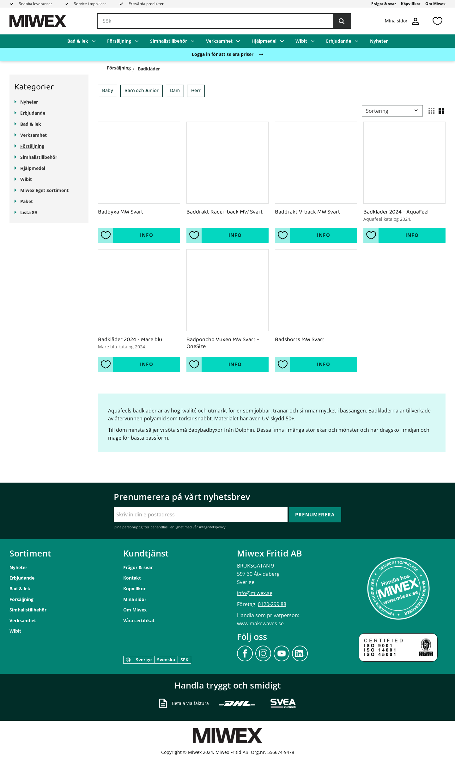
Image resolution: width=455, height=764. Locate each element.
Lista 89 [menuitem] (28, 212)
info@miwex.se (254, 593)
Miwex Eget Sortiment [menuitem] (44, 190)
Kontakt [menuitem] (132, 578)
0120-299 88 (272, 604)
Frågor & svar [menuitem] (383, 3)
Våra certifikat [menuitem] (139, 620)
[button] (437, 21)
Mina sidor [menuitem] (134, 599)
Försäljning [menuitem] (119, 41)
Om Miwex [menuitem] (435, 3)
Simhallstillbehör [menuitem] (168, 41)
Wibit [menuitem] (301, 41)
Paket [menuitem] (26, 201)
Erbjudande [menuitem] (338, 41)
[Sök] (341, 21)
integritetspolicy (212, 527)
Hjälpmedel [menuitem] (264, 41)
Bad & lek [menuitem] (77, 41)
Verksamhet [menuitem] (219, 41)
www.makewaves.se (260, 623)
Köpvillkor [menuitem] (410, 3)
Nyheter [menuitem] (379, 41)
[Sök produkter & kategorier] (224, 21)
